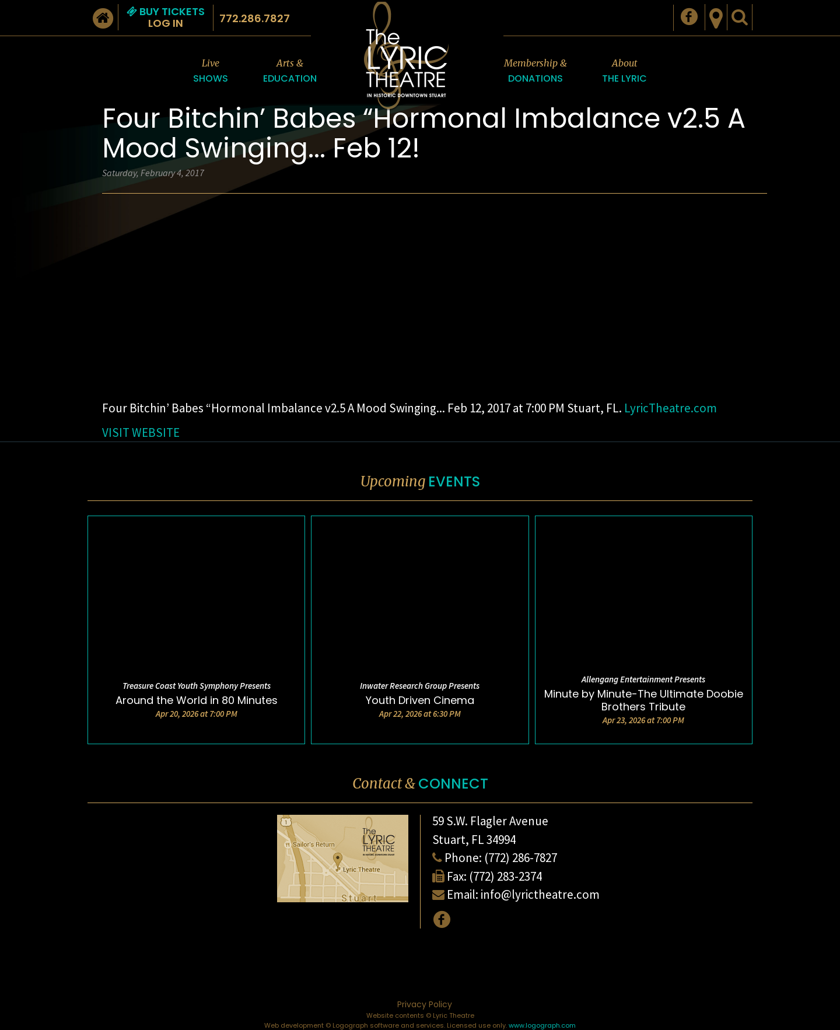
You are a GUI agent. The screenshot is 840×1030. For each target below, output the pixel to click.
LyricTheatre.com (670, 408)
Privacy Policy (424, 1004)
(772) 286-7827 (520, 858)
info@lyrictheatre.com (540, 894)
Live (210, 71)
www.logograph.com (542, 1025)
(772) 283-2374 (505, 876)
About (624, 71)
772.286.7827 (254, 18)
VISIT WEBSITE (141, 432)
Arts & (290, 71)
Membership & (535, 71)
